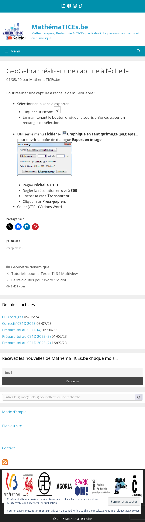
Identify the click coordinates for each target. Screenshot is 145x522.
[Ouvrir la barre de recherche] (138, 51)
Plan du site (12, 425)
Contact (8, 448)
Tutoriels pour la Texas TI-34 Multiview (44, 273)
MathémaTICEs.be (59, 27)
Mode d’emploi (15, 411)
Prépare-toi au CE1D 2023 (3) (26, 336)
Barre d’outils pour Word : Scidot (38, 279)
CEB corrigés (12, 316)
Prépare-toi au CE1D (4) (21, 329)
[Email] (72, 372)
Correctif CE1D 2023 (19, 323)
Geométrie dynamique (30, 267)
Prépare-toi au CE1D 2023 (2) (26, 342)
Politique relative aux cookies (121, 510)
